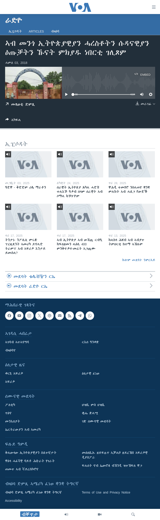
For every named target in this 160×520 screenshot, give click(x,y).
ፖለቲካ (10, 405)
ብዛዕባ (55, 31)
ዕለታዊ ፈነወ (90, 374)
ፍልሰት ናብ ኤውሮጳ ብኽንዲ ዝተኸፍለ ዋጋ (112, 466)
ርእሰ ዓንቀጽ (90, 342)
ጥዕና (8, 413)
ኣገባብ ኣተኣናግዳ (17, 342)
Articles (36, 31)
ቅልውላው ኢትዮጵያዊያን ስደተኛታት (30, 453)
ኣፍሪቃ (10, 382)
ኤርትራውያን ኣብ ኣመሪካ (23, 430)
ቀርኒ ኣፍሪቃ (14, 374)
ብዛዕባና (10, 351)
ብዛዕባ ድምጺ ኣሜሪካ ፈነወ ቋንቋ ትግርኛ (33, 493)
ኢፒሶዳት (15, 31)
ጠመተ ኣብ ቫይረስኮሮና (21, 469)
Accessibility (13, 501)
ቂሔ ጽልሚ (90, 413)
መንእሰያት (12, 422)
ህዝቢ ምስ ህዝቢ (93, 405)
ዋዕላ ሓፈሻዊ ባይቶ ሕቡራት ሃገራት (30, 461)
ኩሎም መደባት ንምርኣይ (138, 260)
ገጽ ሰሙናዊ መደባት (96, 422)
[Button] (13, 121)
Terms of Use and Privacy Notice (106, 493)
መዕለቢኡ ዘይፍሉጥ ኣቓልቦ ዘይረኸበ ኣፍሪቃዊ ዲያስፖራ (115, 455)
